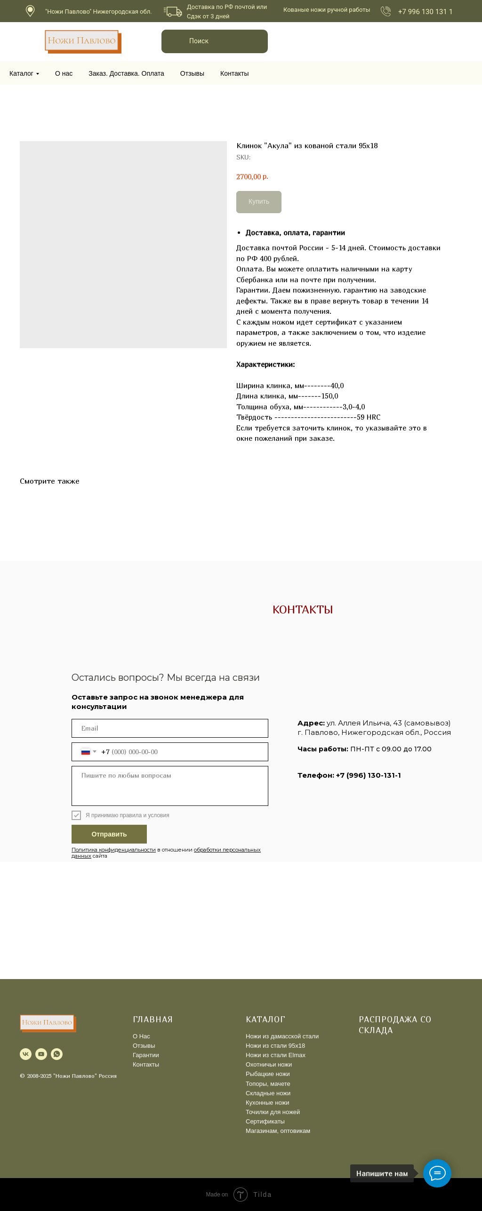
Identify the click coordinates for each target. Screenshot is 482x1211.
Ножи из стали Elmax (275, 1055)
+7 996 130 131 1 (425, 12)
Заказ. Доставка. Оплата (126, 73)
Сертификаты (265, 1121)
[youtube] (41, 1054)
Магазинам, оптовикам (278, 1130)
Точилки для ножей (273, 1111)
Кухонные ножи (267, 1102)
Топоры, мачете (268, 1083)
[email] (170, 728)
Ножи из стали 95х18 (275, 1045)
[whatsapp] (57, 1054)
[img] (386, 11)
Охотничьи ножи (269, 1064)
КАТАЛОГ (265, 1019)
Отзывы (192, 73)
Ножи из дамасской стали (282, 1036)
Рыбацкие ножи (268, 1073)
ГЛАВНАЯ (153, 1019)
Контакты (234, 73)
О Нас (141, 1036)
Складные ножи (268, 1093)
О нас (63, 73)
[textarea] (170, 786)
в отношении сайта (166, 852)
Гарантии (146, 1055)
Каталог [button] (21, 73)
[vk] (26, 1054)
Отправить (109, 834)
